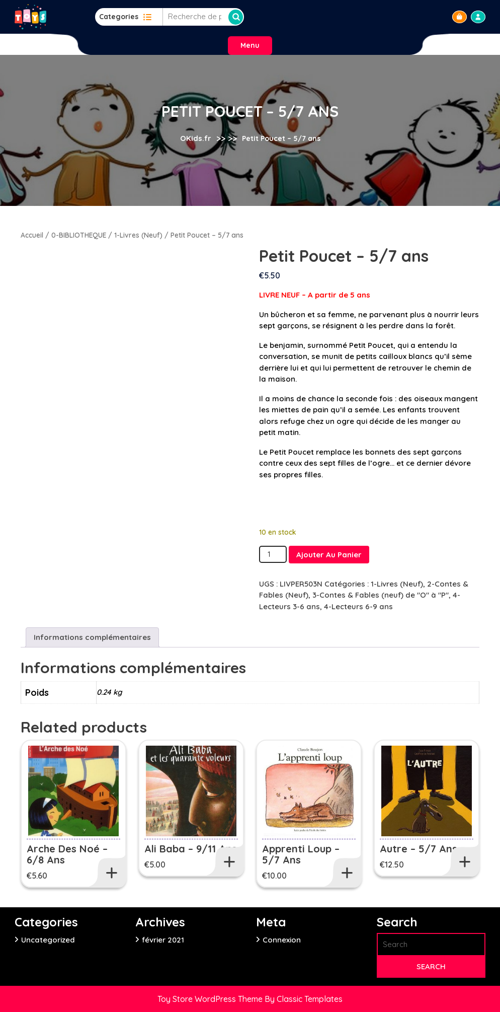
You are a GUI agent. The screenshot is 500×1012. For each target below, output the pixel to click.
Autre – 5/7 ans (418, 848)
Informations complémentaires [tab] (92, 637)
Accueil (32, 235)
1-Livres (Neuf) (138, 235)
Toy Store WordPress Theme (211, 999)
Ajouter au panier (329, 554)
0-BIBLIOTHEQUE (78, 235)
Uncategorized (48, 940)
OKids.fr (195, 138)
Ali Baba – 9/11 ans (190, 848)
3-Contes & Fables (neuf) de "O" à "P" (380, 595)
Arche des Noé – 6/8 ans (67, 854)
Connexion (282, 940)
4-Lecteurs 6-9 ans (358, 606)
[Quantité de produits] (272, 554)
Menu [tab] (250, 45)
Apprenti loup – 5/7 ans (301, 854)
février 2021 (163, 940)
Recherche (235, 17)
